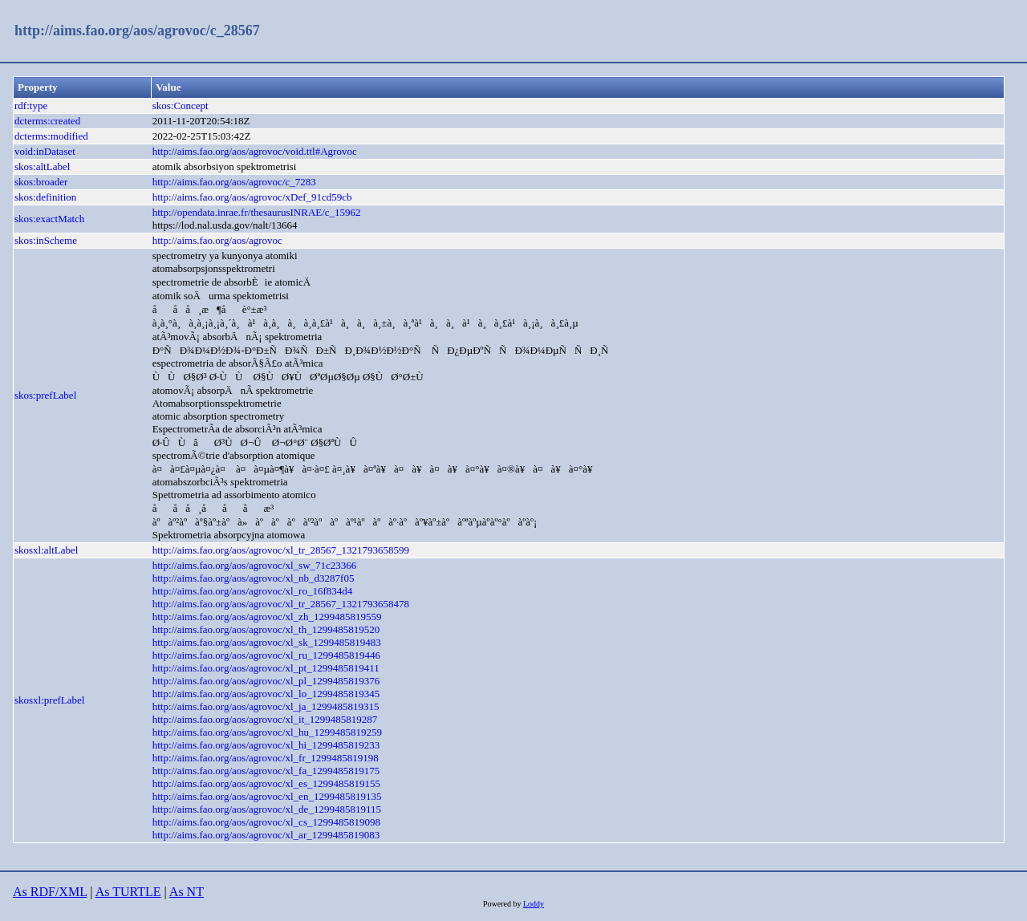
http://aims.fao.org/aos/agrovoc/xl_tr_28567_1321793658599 (280, 550)
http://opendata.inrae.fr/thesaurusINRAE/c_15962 (256, 212)
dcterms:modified (51, 136)
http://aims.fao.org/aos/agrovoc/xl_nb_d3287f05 (253, 578)
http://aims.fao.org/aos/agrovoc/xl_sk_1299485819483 (266, 642)
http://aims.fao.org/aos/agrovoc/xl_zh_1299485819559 (267, 617)
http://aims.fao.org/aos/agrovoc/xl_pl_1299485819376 (266, 681)
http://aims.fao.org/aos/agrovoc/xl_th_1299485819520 (266, 629)
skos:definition (45, 197)
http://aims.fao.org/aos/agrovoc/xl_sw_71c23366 (254, 565)
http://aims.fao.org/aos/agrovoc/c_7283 (234, 182)
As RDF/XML (50, 892)
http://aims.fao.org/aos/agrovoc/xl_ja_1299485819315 (266, 706)
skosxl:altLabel (46, 550)
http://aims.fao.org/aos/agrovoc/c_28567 (137, 30)
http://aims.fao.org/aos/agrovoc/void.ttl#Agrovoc (254, 151)
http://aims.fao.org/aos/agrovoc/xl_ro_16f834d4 (252, 591)
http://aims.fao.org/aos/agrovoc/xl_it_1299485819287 (265, 719)
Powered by (503, 903)
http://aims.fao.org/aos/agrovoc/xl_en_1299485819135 (267, 796)
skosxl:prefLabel (49, 700)
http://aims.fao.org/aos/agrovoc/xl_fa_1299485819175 (266, 771)
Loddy (533, 903)
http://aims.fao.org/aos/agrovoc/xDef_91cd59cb (252, 197)
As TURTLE (128, 892)
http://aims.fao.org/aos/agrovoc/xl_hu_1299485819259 (267, 732)
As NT (186, 892)
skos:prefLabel (45, 395)
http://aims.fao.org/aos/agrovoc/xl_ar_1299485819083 (266, 835)
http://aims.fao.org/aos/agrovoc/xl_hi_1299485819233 (266, 745)
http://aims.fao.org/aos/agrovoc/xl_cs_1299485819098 (266, 822)
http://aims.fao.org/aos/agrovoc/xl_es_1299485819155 (266, 783)
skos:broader (40, 182)
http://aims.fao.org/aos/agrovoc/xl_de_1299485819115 (266, 809)
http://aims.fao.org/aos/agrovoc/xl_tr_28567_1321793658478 (280, 604)
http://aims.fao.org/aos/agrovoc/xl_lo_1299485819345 (266, 694)
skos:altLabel (42, 166)
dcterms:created (47, 121)
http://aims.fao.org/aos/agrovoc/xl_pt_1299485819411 (266, 668)
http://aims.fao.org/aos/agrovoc (217, 240)
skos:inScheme (45, 240)
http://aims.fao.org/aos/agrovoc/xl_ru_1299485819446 (266, 655)
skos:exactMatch (49, 219)
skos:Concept (180, 105)
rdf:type (30, 105)
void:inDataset (44, 151)
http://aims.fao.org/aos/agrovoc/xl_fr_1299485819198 (265, 758)
